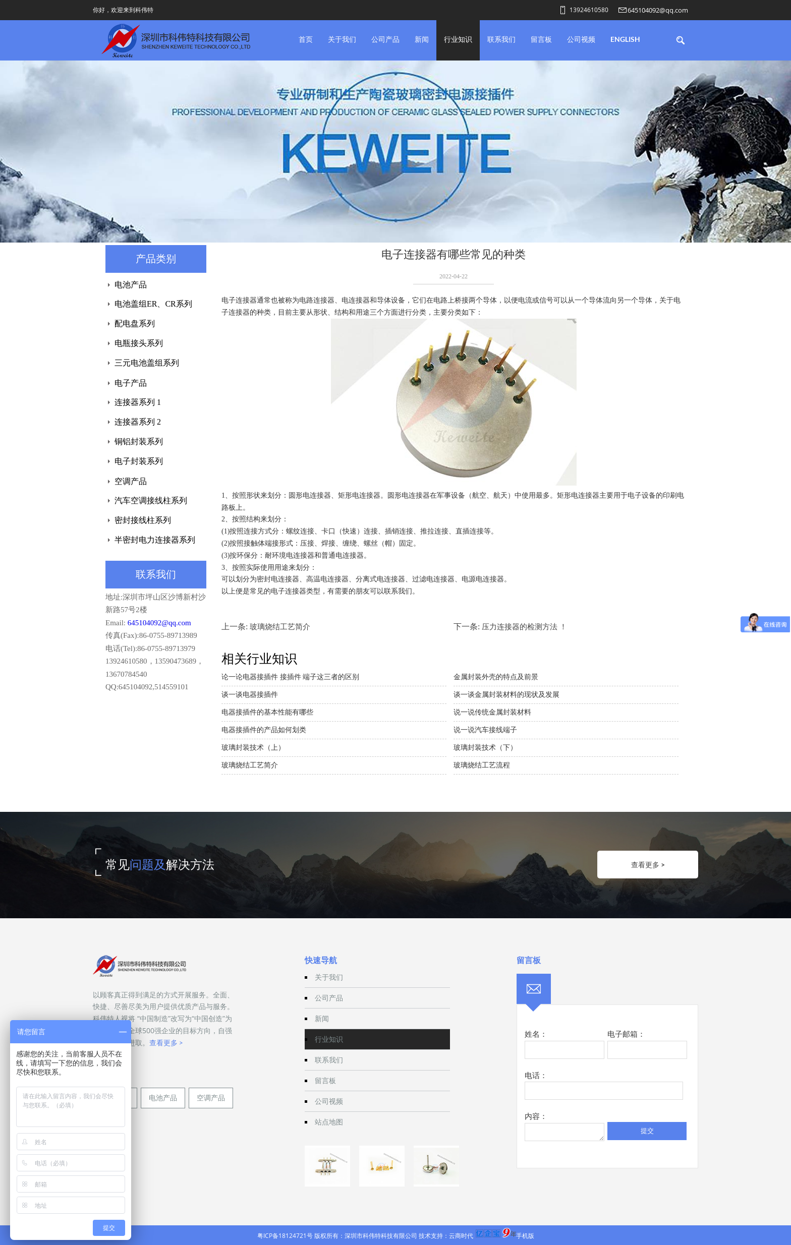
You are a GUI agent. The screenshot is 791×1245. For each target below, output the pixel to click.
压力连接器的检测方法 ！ (524, 627)
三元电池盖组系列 (147, 363)
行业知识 (458, 39)
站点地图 (329, 1122)
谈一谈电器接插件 (249, 694)
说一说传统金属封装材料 (492, 712)
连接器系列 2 (138, 422)
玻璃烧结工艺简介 (280, 627)
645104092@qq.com (658, 10)
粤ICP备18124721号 (285, 1235)
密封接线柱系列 (143, 520)
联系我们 (501, 39)
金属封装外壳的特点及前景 (496, 677)
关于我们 (342, 39)
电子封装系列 (139, 461)
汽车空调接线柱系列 (151, 500)
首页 (306, 39)
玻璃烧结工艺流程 (482, 765)
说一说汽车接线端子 (485, 730)
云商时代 (461, 1235)
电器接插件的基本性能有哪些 (267, 712)
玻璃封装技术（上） (253, 747)
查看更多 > (648, 864)
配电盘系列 (135, 323)
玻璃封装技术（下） (485, 747)
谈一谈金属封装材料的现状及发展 (506, 694)
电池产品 (131, 284)
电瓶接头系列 (139, 343)
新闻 (422, 39)
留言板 (541, 39)
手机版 (525, 1235)
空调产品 (131, 481)
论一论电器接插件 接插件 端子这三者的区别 (290, 677)
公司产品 (385, 39)
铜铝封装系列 (139, 441)
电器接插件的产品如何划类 (263, 730)
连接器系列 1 (138, 402)
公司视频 (581, 39)
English (625, 39)
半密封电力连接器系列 (155, 540)
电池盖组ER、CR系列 (153, 304)
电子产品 (131, 383)
